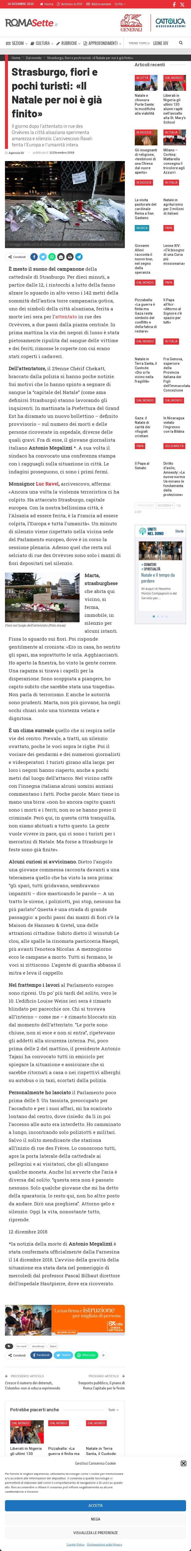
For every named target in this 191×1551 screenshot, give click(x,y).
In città (142, 78)
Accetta (96, 1505)
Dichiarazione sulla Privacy (104, 1544)
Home (46, 4)
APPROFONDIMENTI (101, 43)
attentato (66, 316)
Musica (142, 228)
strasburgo (38, 1346)
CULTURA (40, 43)
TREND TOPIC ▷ (139, 43)
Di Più (120, 4)
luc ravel (21, 1346)
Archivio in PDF (70, 4)
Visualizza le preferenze (95, 1533)
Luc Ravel (47, 484)
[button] (183, 1463)
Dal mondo (20, 1423)
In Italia (171, 132)
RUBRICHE (66, 43)
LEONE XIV (160, 43)
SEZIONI (15, 43)
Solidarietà (174, 446)
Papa (168, 228)
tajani (53, 1346)
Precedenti (145, 505)
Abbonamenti (98, 4)
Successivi (165, 505)
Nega (95, 1519)
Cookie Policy (76, 1544)
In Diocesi (144, 132)
